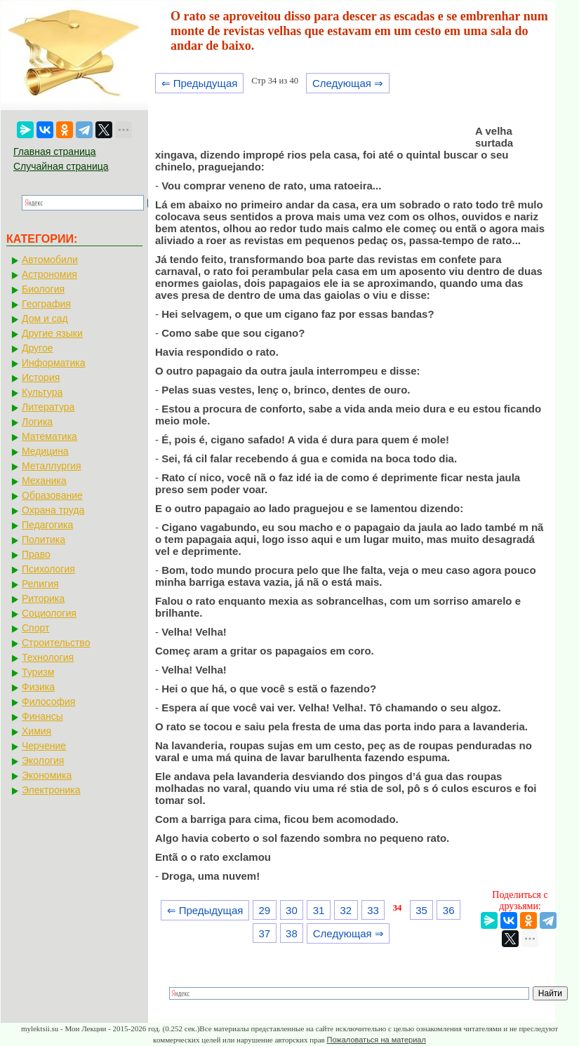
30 (292, 910)
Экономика (47, 775)
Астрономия (49, 274)
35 (421, 910)
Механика (44, 480)
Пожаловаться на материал (375, 1039)
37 (264, 933)
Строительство (56, 642)
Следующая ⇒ (347, 83)
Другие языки (52, 333)
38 (292, 933)
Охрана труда (53, 510)
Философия (48, 701)
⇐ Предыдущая (199, 83)
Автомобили (50, 259)
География (46, 303)
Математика (49, 436)
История (41, 377)
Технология (48, 657)
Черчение (44, 745)
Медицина (45, 451)
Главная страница (54, 151)
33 (373, 910)
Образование (52, 495)
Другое (37, 348)
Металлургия (51, 465)
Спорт (35, 627)
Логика (37, 421)
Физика (38, 686)
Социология (49, 613)
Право (36, 554)
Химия (36, 731)
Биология (43, 289)
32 (346, 910)
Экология (43, 760)
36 (449, 910)
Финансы (42, 716)
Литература (48, 407)
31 (319, 910)
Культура (42, 392)
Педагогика (47, 524)
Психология (48, 569)
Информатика (53, 362)
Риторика (43, 598)
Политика (43, 539)
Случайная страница (61, 166)
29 (264, 910)
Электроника (51, 790)
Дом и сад (45, 318)
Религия (40, 583)
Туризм (38, 672)
